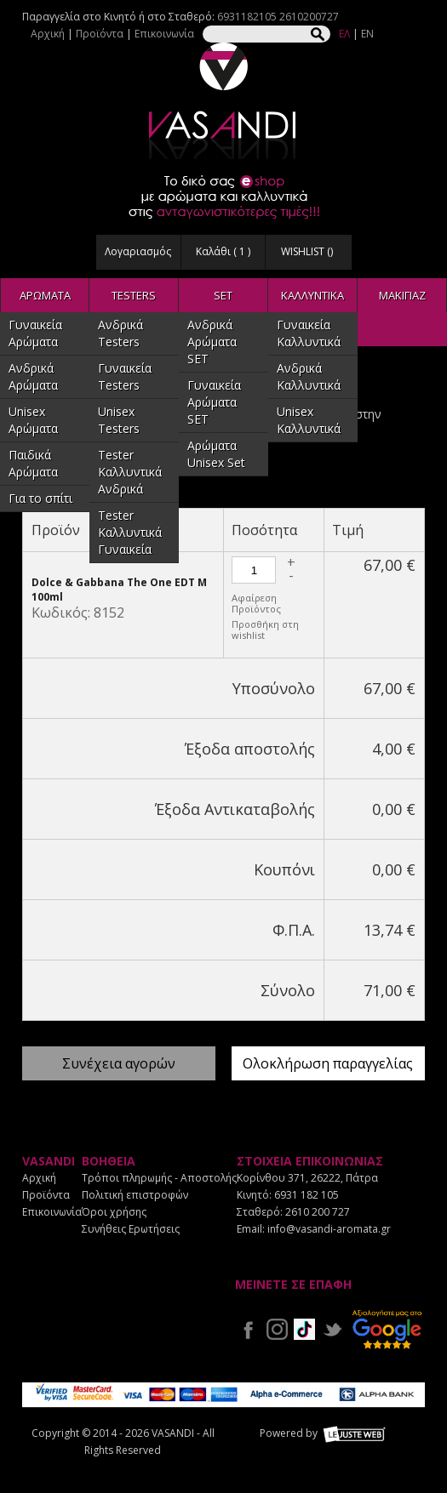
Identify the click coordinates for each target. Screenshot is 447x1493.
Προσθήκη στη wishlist (265, 629)
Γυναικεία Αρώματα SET (214, 402)
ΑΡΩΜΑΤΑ (45, 295)
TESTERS (134, 295)
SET (223, 295)
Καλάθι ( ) (223, 251)
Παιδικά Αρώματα (33, 463)
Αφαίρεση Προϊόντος (256, 603)
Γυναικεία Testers (125, 376)
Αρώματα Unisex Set (216, 453)
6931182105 (247, 16)
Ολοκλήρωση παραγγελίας (328, 1063)
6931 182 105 (306, 1195)
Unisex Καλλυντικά (309, 419)
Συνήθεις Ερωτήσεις (131, 1229)
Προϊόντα (99, 33)
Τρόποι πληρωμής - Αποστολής (159, 1178)
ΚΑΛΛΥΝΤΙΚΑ (312, 295)
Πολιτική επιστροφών (135, 1195)
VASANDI (224, 101)
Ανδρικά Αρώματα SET (212, 341)
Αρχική (48, 33)
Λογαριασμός (138, 251)
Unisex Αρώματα (33, 419)
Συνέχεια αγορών (118, 1063)
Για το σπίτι (40, 498)
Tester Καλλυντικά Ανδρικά (130, 472)
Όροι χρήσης (114, 1212)
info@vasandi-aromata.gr (329, 1229)
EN (367, 33)
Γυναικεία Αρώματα (35, 333)
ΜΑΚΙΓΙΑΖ (402, 295)
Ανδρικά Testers (120, 333)
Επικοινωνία (164, 33)
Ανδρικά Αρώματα (33, 376)
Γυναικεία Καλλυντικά (309, 333)
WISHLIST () (307, 251)
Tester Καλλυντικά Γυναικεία (130, 532)
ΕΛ (344, 33)
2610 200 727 (317, 1212)
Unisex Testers (119, 419)
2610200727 (309, 16)
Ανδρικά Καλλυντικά (309, 376)
